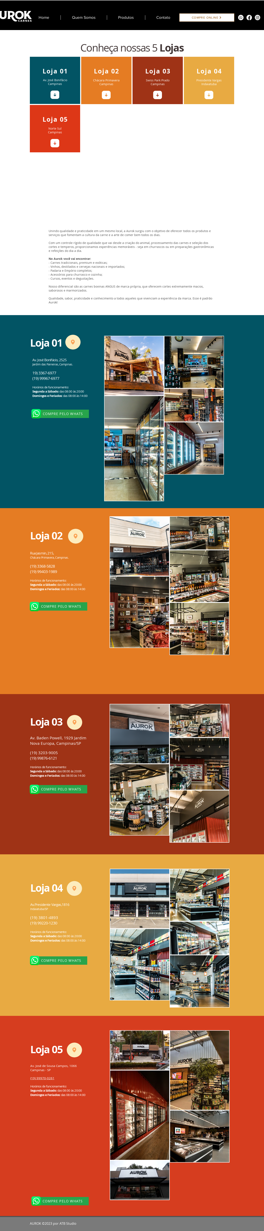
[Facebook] (249, 17)
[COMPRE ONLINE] (206, 17)
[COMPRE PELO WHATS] (63, 414)
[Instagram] (257, 17)
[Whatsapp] (241, 17)
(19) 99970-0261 (42, 1078)
